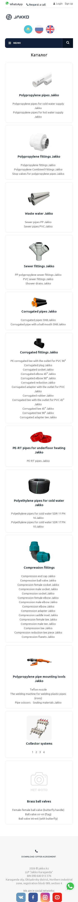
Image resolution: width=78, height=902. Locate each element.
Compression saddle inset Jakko (38, 615)
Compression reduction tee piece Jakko (38, 632)
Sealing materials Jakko (47, 702)
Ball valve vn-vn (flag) (38, 814)
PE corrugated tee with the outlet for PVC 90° (38, 360)
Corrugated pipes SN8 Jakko (38, 319)
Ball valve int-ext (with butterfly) (38, 818)
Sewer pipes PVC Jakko (38, 226)
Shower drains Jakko (38, 283)
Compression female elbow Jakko (38, 597)
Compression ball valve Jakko (38, 580)
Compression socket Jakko (38, 593)
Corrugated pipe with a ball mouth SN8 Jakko (38, 324)
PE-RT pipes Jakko (38, 460)
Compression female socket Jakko (38, 584)
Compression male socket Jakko (38, 589)
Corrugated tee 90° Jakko (38, 412)
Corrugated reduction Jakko (38, 382)
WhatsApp (14, 4)
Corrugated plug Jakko (38, 365)
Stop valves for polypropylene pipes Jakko (38, 173)
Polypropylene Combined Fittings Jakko (38, 169)
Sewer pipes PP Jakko (38, 222)
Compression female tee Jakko (38, 619)
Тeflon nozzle (38, 689)
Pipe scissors (23, 702)
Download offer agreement (38, 857)
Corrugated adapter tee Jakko (38, 417)
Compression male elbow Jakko (38, 602)
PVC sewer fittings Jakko (38, 279)
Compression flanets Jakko (38, 636)
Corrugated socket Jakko (38, 369)
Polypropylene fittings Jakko (38, 165)
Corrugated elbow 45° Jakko (38, 373)
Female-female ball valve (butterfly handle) (38, 809)
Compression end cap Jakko (38, 576)
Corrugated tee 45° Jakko (38, 408)
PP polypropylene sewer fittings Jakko (38, 274)
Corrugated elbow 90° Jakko (38, 378)
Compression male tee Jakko (38, 623)
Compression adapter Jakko (38, 610)
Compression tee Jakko (38, 628)
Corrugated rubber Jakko (38, 395)
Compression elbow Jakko (38, 606)
